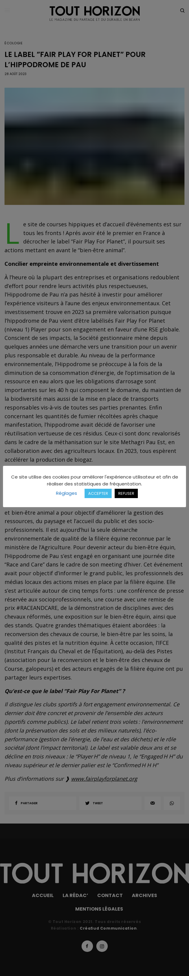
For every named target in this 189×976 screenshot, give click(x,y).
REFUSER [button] (126, 493)
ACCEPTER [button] (98, 493)
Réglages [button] (66, 493)
